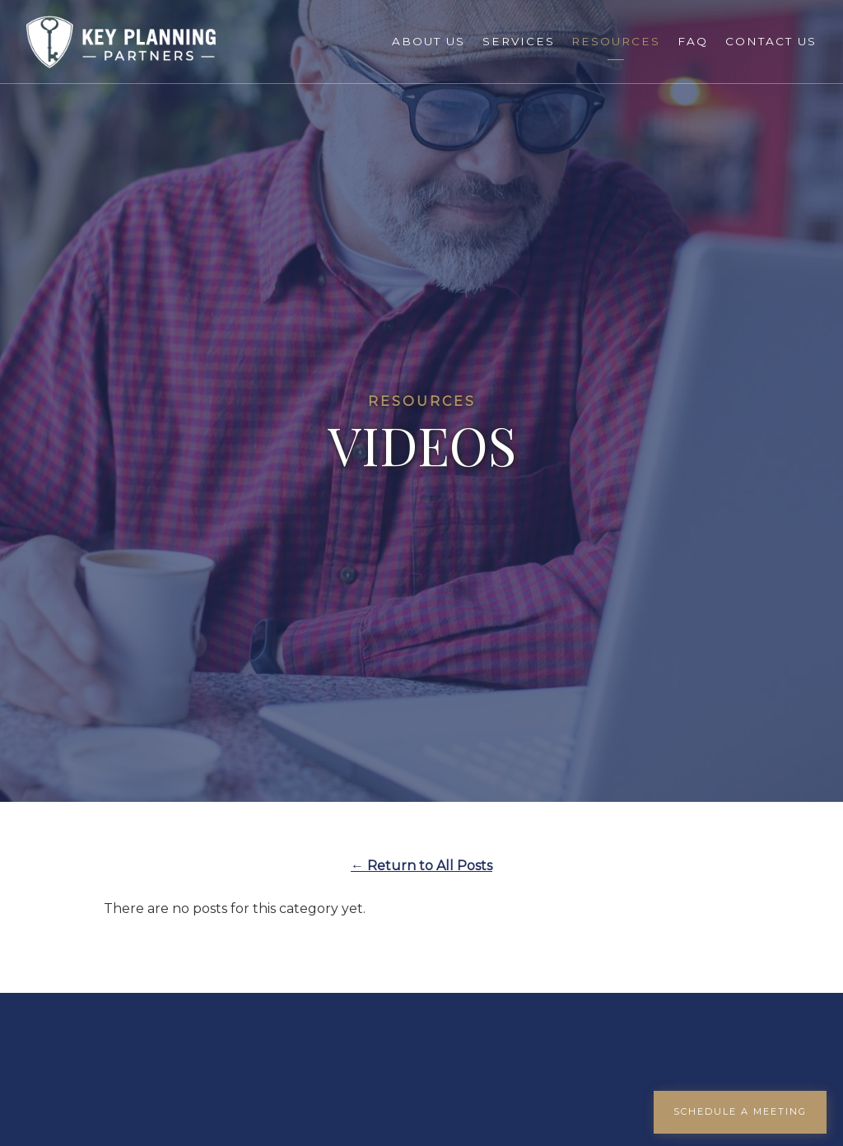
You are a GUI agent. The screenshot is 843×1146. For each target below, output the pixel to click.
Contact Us (771, 41)
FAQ (693, 41)
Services (518, 41)
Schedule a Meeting (740, 1111)
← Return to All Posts (421, 865)
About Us (428, 41)
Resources (615, 41)
